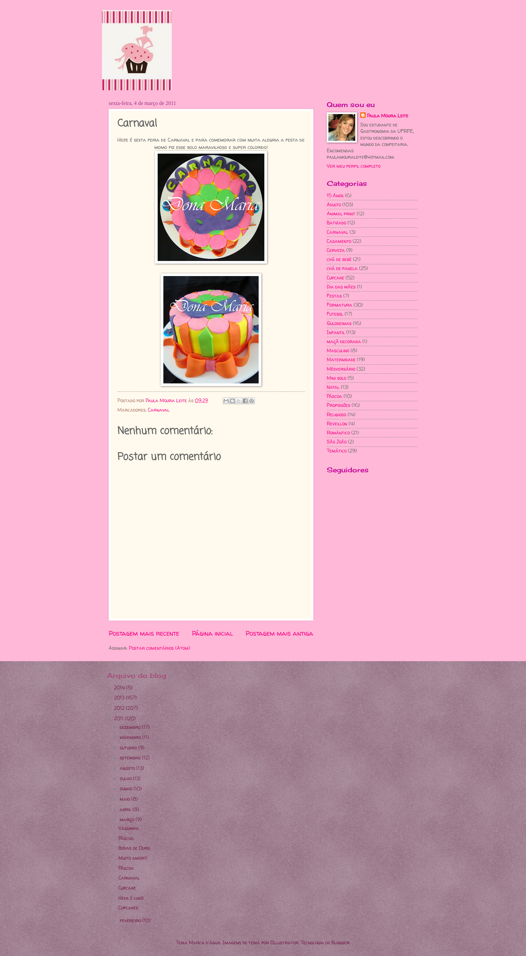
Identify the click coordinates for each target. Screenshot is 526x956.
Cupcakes (128, 907)
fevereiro (131, 920)
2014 (120, 687)
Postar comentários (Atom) (159, 648)
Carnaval (158, 410)
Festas (334, 296)
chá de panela (342, 268)
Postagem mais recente (144, 633)
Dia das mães (341, 286)
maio (125, 799)
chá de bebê (339, 259)
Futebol (335, 314)
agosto (128, 768)
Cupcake (335, 277)
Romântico (338, 432)
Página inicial (212, 633)
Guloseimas (339, 323)
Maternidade (341, 359)
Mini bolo (336, 378)
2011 (119, 718)
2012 (120, 708)
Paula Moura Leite (387, 115)
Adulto (334, 204)
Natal (333, 387)
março (128, 819)
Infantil (336, 332)
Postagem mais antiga (279, 633)
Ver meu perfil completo (353, 166)
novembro (131, 737)
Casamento (339, 241)
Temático (337, 450)
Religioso (336, 414)
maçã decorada (344, 341)
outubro (129, 747)
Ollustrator (284, 942)
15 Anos (335, 195)
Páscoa (334, 396)
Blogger (340, 942)
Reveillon (337, 423)
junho (127, 788)
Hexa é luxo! (131, 898)
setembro (131, 757)
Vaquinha (128, 828)
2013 (120, 697)
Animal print (341, 213)
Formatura (339, 305)
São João (337, 441)
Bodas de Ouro (134, 848)
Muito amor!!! (132, 858)
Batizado (336, 222)
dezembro (131, 727)
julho (126, 778)
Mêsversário (341, 369)
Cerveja (336, 250)
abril (126, 809)
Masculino (338, 350)
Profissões (338, 405)
